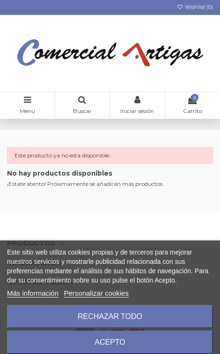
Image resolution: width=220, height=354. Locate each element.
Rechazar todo (110, 316)
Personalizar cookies (96, 293)
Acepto (110, 342)
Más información (33, 293)
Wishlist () (195, 7)
